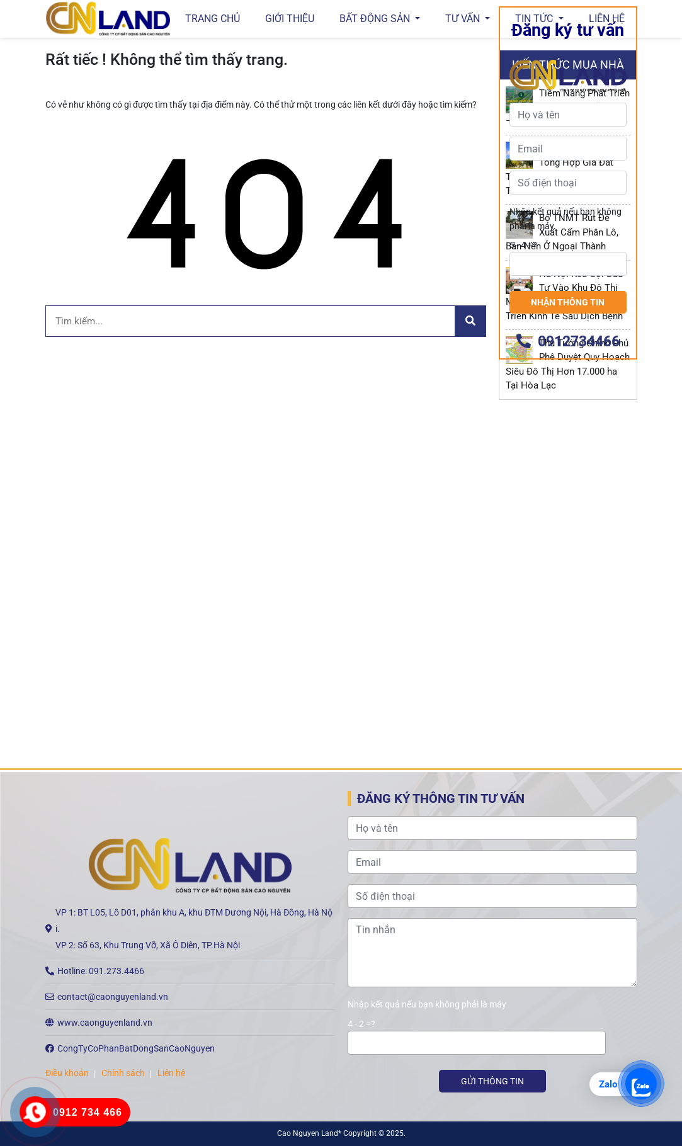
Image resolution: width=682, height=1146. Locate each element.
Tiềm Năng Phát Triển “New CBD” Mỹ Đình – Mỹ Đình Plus (568, 107)
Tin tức (535, 19)
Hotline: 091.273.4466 (100, 971)
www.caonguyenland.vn (104, 1023)
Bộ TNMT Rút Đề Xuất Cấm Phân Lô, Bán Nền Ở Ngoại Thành (562, 232)
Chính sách (123, 1073)
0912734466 (568, 754)
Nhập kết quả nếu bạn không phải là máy (565, 631)
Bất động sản (375, 19)
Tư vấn (463, 19)
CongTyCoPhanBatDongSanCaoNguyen (136, 1048)
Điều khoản (67, 1073)
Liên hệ (607, 19)
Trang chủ (212, 19)
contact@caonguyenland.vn (112, 997)
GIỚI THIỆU (289, 19)
